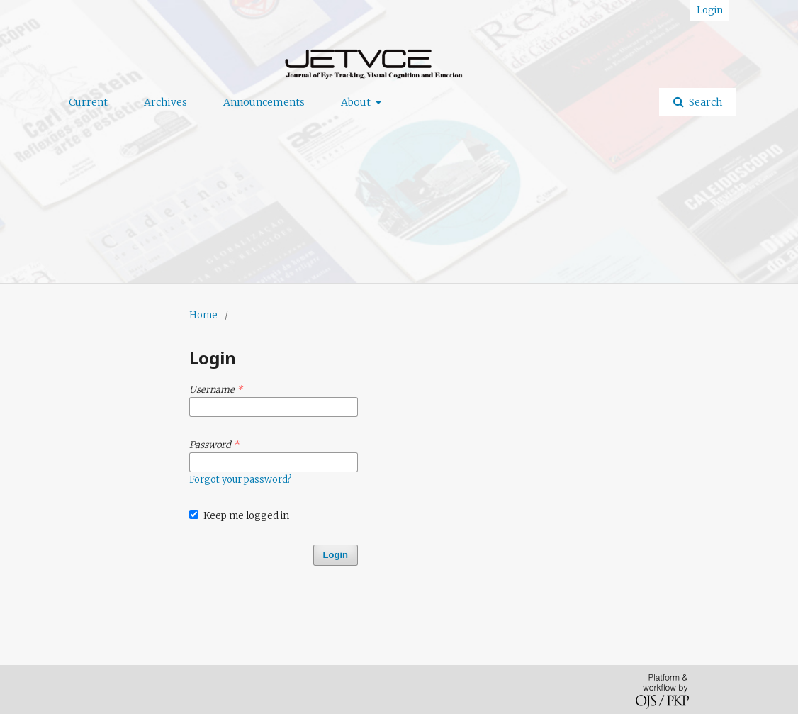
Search (704, 102)
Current (88, 102)
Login (710, 10)
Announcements (264, 102)
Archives (165, 102)
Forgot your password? (240, 480)
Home (203, 315)
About (357, 102)
